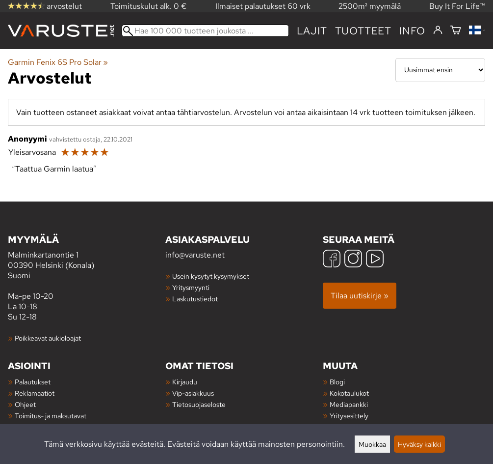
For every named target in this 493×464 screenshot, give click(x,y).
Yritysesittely (349, 415)
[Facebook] (331, 260)
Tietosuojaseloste (199, 404)
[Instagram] (353, 260)
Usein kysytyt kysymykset (210, 276)
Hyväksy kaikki (419, 444)
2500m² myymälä (369, 6)
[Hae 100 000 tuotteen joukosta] (205, 31)
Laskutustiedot (195, 298)
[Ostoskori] (455, 31)
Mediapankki (349, 404)
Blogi (337, 381)
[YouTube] (375, 260)
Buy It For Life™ (457, 6)
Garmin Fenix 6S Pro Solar (58, 62)
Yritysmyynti (190, 287)
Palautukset (33, 381)
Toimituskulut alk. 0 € (148, 6)
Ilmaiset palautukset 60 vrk (263, 6)
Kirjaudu (184, 381)
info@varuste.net (195, 255)
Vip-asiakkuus (193, 393)
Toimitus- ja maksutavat (50, 415)
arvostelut (45, 6)
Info (412, 30)
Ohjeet (25, 404)
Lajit (312, 30)
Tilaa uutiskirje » (360, 295)
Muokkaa (372, 444)
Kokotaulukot (349, 393)
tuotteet (363, 30)
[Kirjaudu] (437, 30)
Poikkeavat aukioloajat (48, 338)
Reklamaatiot (34, 393)
